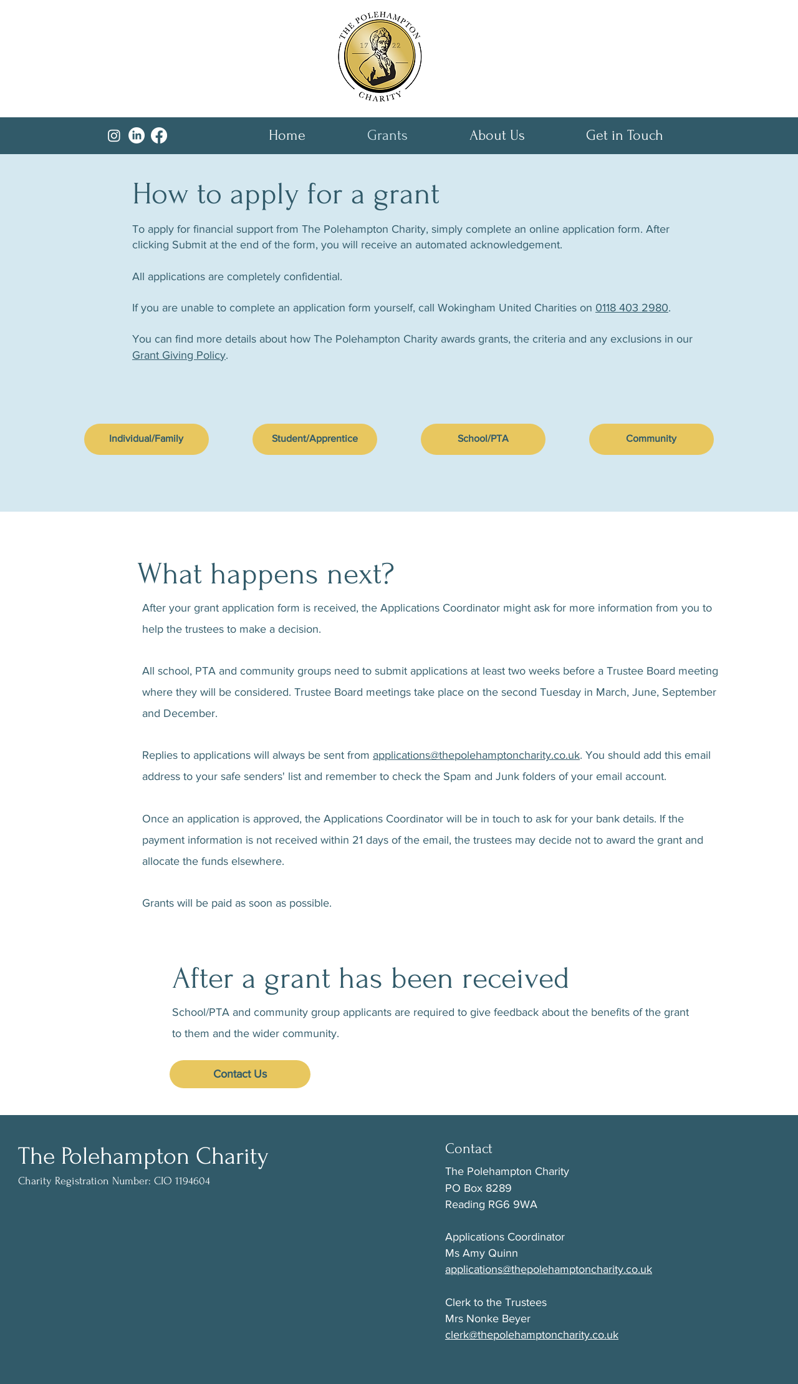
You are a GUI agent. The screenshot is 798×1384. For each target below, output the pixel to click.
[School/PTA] (483, 439)
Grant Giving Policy (179, 355)
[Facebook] (159, 135)
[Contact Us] (240, 1074)
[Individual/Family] (146, 439)
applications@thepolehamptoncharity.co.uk (476, 755)
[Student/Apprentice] (314, 439)
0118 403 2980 (631, 307)
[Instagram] (114, 135)
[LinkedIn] (136, 135)
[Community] (651, 439)
